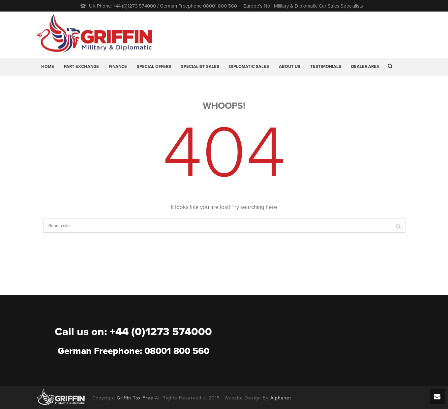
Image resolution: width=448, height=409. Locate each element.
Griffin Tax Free (135, 398)
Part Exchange (81, 66)
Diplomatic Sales (249, 66)
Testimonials (325, 66)
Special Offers (154, 66)
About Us (289, 66)
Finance (118, 66)
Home (47, 66)
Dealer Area (365, 66)
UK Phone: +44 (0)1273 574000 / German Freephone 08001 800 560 (163, 6)
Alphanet (280, 398)
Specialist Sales (200, 66)
